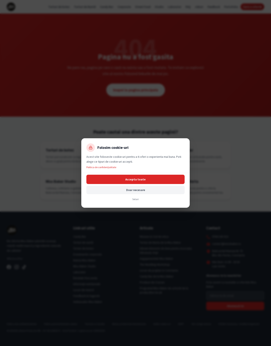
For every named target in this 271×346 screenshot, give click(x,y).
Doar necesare (135, 190)
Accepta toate (135, 179)
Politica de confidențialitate (101, 167)
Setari (135, 199)
